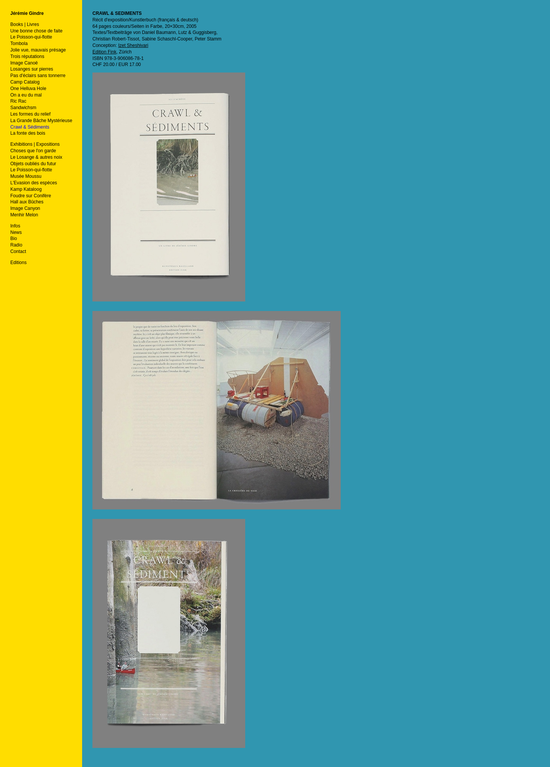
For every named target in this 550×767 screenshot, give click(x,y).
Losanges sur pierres (31, 69)
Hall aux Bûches (27, 202)
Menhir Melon (24, 215)
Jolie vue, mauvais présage (38, 50)
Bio (13, 238)
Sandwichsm (23, 107)
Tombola (19, 43)
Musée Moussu (25, 176)
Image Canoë (24, 63)
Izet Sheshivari (133, 45)
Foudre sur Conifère (30, 195)
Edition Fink (104, 52)
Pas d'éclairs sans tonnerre (37, 75)
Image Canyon (25, 208)
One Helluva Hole (28, 88)
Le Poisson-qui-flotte (31, 37)
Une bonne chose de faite (36, 31)
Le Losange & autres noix (36, 157)
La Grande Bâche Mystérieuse (41, 120)
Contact (18, 251)
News (16, 232)
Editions (18, 262)
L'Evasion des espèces (33, 182)
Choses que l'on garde (33, 150)
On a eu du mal (26, 95)
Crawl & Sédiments (29, 127)
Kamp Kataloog (26, 189)
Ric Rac (18, 101)
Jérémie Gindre (27, 13)
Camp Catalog (25, 82)
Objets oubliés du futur (33, 163)
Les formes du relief (30, 114)
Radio (16, 245)
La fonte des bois (27, 133)
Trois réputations (27, 56)
